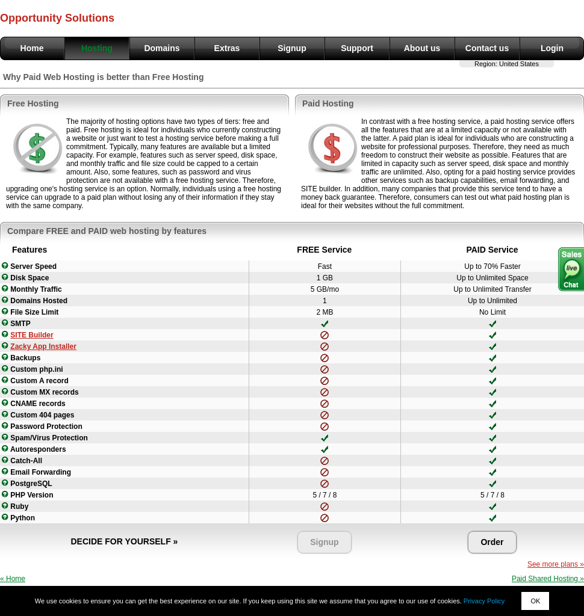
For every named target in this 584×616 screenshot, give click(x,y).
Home (32, 48)
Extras (227, 48)
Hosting (97, 48)
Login (552, 48)
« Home (12, 578)
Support (357, 48)
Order (491, 542)
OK (535, 601)
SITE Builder (31, 335)
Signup (292, 48)
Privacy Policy (484, 601)
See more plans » (555, 564)
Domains (161, 48)
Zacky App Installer (43, 346)
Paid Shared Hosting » (548, 578)
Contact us (487, 48)
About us (422, 48)
